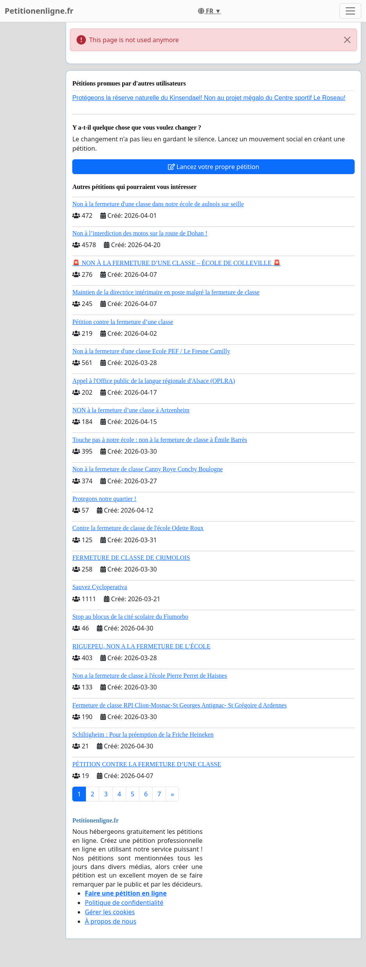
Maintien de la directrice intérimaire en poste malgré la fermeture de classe (165, 292)
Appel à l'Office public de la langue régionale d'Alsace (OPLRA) (153, 381)
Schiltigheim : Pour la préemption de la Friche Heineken (143, 734)
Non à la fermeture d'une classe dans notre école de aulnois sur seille (158, 204)
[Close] (347, 40)
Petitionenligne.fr (39, 10)
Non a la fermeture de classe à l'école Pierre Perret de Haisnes (149, 675)
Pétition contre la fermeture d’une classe (122, 322)
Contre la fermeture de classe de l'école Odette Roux (138, 528)
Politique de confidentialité (124, 902)
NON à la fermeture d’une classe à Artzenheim (130, 410)
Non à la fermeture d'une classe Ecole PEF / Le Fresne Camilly (151, 351)
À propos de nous (110, 921)
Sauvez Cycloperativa (99, 587)
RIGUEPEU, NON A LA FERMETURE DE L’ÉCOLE (141, 646)
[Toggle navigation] (350, 11)
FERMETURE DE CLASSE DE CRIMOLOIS (131, 557)
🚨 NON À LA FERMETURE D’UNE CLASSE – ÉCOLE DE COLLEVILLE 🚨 (176, 263)
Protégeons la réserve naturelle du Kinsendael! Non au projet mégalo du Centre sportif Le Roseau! (208, 97)
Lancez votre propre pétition (213, 166)
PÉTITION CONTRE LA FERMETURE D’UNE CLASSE (146, 764)
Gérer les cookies (110, 912)
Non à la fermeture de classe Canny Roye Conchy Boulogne (147, 469)
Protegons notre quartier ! (104, 498)
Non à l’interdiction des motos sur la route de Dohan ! (139, 233)
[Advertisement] (30, 139)
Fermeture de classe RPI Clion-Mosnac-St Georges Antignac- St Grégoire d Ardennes (179, 705)
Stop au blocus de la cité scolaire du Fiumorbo (130, 616)
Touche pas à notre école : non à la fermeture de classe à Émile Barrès (159, 439)
